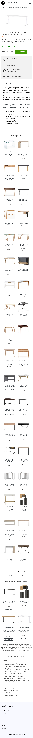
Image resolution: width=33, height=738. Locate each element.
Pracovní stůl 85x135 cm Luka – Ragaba (9, 315)
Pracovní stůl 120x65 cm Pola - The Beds (9, 223)
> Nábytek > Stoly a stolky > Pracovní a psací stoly (18, 7)
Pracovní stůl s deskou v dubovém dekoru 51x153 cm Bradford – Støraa (10, 461)
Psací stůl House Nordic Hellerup (23, 338)
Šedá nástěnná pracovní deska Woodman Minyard (23, 269)
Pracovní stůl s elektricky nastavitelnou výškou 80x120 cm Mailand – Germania (24, 630)
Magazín (4, 713)
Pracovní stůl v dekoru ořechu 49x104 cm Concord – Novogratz (23, 559)
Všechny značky (6, 710)
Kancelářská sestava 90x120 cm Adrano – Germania (24, 601)
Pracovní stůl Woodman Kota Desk (23, 177)
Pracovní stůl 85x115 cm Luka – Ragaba (9, 245)
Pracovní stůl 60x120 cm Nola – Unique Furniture (23, 435)
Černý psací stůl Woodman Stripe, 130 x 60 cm (23, 200)
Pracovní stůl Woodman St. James (10, 200)
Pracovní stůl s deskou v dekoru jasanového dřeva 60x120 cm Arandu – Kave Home (23, 363)
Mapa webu (5, 717)
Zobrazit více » (11, 42)
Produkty (5, 7)
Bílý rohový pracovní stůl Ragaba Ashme (23, 293)
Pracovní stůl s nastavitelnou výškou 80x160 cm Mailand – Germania (23, 412)
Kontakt (4, 728)
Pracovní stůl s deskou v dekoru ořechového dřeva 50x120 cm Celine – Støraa (9, 412)
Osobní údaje (5, 722)
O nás (3, 725)
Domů (1, 7)
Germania (16, 41)
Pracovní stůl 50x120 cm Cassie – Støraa (23, 387)
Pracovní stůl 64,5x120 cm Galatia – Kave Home (23, 315)
